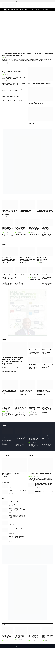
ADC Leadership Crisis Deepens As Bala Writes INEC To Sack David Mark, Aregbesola (27, 260)
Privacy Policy (45, 646)
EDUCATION (18, 9)
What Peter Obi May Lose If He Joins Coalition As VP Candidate (45, 259)
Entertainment (5, 455)
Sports (3, 624)
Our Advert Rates (39, 646)
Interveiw (30, 455)
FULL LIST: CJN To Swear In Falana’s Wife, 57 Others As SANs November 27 (20, 409)
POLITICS (37, 9)
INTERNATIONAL (25, 9)
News (3, 57)
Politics (38, 262)
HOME (5, 9)
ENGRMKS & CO (19, 646)
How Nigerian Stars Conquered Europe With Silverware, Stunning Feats (7, 637)
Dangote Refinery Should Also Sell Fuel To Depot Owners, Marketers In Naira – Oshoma (44, 491)
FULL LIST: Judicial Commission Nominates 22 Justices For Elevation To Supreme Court (44, 392)
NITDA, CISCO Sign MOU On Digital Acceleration (7, 436)
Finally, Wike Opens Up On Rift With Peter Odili (33, 275)
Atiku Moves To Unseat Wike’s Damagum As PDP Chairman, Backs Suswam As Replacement (7, 276)
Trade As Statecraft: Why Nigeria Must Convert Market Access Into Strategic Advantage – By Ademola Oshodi (16, 503)
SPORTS (42, 9)
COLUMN (13, 9)
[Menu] (2, 9)
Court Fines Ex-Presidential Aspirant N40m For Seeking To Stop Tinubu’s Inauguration (46, 410)
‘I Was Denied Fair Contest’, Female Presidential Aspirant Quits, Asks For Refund (12, 101)
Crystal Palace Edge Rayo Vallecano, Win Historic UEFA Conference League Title (47, 637)
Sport (3, 640)
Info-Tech (4, 425)
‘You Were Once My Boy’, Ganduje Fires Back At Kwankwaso (12, 72)
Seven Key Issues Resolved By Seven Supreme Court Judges (7, 408)
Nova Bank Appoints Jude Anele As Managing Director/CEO (47, 366)
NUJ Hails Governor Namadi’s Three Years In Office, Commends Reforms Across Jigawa (13, 84)
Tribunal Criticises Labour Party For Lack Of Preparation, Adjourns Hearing (34, 409)
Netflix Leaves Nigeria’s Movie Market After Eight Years (17, 485)
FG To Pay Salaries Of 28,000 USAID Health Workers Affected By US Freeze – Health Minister (43, 484)
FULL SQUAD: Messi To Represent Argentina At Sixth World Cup (20, 636)
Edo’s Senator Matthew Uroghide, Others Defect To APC (20, 276)
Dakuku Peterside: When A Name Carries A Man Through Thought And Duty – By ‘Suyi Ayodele (17, 516)
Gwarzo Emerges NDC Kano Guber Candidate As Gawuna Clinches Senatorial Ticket (39, 102)
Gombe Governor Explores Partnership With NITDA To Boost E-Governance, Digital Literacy (33, 438)
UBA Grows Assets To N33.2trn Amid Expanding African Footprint (46, 351)
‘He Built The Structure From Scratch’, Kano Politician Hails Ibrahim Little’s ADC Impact (13, 78)
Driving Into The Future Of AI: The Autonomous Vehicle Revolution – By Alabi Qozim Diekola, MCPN (17, 509)
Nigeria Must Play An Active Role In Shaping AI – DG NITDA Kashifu (20, 437)
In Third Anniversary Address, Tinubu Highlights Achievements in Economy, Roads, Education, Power (40, 82)
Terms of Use (51, 646)
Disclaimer (33, 646)
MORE (46, 9)
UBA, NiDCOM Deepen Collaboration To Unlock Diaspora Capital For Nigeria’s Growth (33, 366)
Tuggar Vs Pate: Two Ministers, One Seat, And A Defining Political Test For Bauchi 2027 (9, 260)
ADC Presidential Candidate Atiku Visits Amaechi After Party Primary (40, 123)
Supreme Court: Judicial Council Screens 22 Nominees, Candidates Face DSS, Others (27, 392)
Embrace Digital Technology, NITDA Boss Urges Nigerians (47, 437)
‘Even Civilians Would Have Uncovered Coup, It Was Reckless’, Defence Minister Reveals (13, 90)
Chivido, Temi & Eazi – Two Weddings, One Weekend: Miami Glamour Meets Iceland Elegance (13, 475)
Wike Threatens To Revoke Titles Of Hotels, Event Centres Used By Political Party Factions (13, 95)
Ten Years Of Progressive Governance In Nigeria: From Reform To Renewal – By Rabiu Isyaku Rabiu (17, 523)
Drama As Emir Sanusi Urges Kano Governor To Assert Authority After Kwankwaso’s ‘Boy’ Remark (18, 1)
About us (28, 646)
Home (25, 646)
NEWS (8, 9)
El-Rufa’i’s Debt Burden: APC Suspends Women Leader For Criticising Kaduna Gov (47, 276)
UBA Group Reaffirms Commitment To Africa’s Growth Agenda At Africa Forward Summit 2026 (33, 351)
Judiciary (21, 396)
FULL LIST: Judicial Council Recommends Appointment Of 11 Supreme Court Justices (10, 392)
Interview (30, 476)
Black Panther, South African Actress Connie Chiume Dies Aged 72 (17, 491)
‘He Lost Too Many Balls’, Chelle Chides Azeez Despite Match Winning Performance (33, 637)
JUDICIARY (32, 9)
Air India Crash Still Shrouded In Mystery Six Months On (39, 474)
